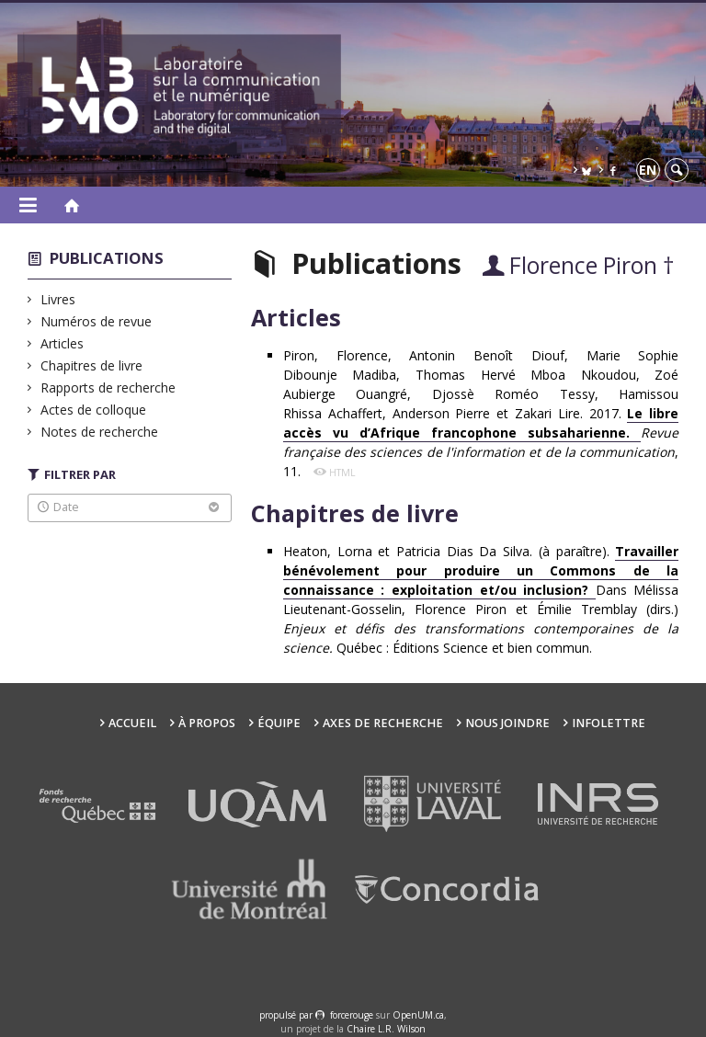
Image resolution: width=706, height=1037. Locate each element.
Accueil (132, 723)
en (647, 169)
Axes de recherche (383, 723)
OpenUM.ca (418, 1015)
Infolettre (608, 723)
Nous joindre (507, 723)
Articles (62, 343)
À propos (206, 723)
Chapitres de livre (91, 365)
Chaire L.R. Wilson (386, 1028)
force (351, 1015)
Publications (107, 257)
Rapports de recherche (108, 387)
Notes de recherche (99, 431)
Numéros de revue (96, 321)
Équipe (279, 723)
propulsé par (287, 1015)
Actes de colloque (93, 409)
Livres (58, 299)
